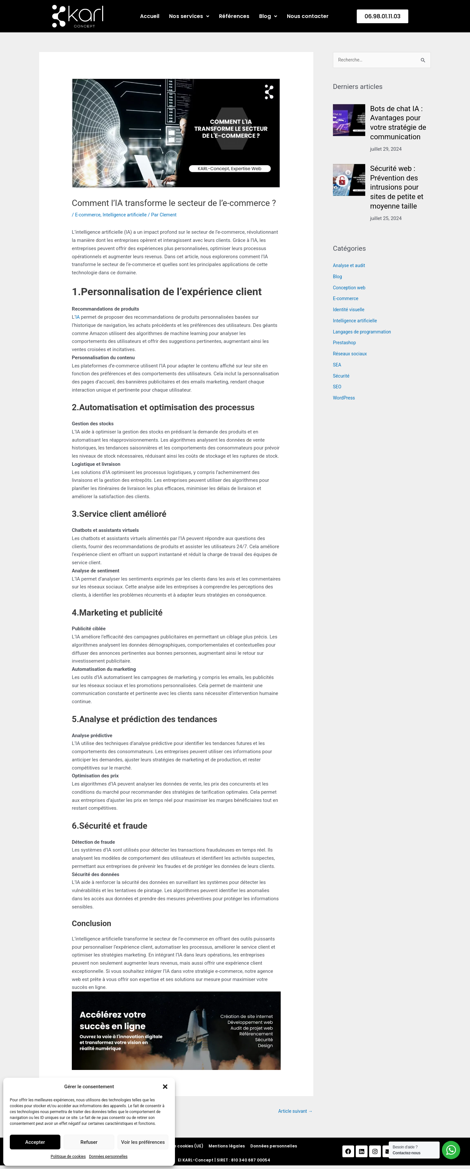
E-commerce (88, 215)
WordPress (345, 398)
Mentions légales (227, 1148)
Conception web (350, 288)
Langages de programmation (364, 332)
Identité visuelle (350, 310)
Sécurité (342, 377)
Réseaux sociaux (351, 354)
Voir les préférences (143, 1142)
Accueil (149, 16)
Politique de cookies (68, 1156)
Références (234, 16)
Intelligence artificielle (128, 215)
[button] (165, 1086)
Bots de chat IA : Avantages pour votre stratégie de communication (400, 123)
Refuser (88, 1142)
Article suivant (294, 1111)
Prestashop (345, 343)
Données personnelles (108, 1156)
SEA (337, 365)
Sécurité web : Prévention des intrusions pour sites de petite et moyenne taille (399, 187)
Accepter (35, 1142)
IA (77, 317)
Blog (268, 16)
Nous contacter (308, 16)
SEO (337, 387)
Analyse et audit (350, 266)
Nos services (189, 16)
